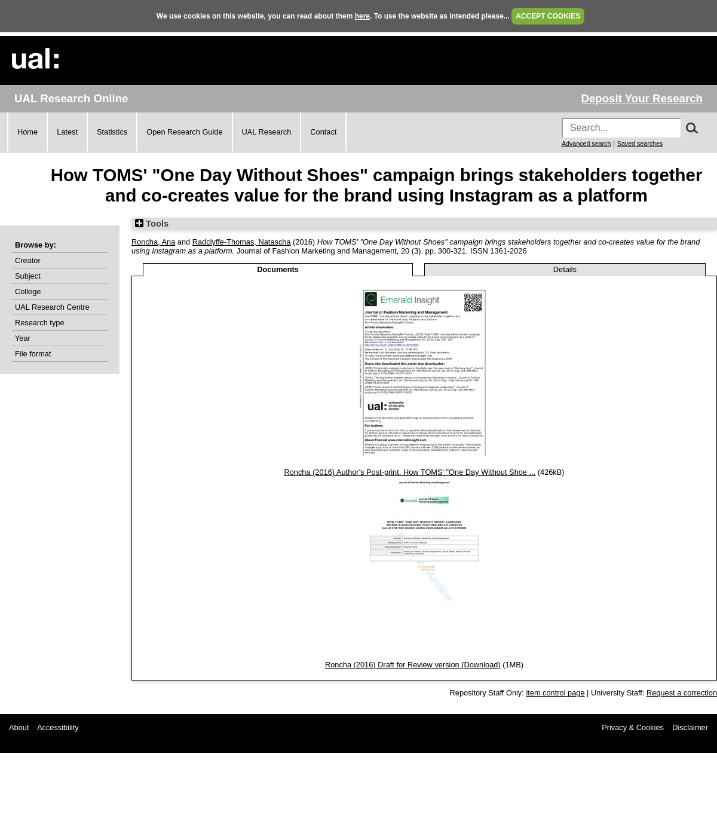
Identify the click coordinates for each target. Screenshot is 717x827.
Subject (28, 275)
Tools (151, 223)
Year (22, 338)
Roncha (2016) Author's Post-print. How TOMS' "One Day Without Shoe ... (409, 472)
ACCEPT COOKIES (548, 16)
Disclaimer (690, 727)
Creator (28, 260)
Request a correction (681, 692)
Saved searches (640, 143)
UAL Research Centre (52, 307)
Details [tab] (565, 269)
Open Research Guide (184, 131)
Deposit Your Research (642, 98)
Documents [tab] (278, 269)
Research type (40, 322)
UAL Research (267, 131)
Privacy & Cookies (633, 727)
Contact (323, 131)
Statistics (112, 131)
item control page (555, 692)
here (362, 16)
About (19, 727)
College (28, 291)
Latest (67, 131)
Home (27, 131)
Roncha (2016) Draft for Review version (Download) (413, 664)
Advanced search (586, 143)
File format (33, 353)
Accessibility (58, 727)
